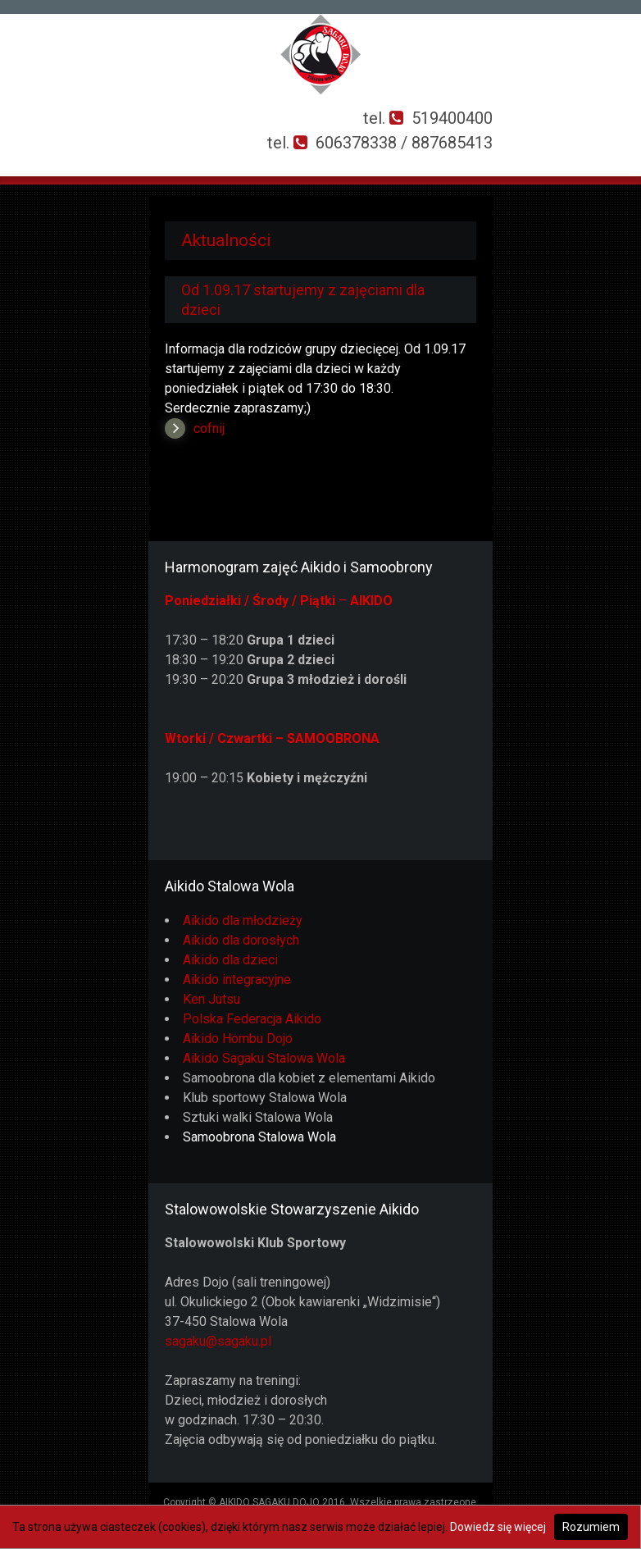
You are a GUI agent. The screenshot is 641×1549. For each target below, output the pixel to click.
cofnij (209, 428)
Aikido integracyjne (237, 979)
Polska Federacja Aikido (252, 1019)
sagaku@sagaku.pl (218, 1341)
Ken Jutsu (211, 999)
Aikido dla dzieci (230, 960)
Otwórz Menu (21, 143)
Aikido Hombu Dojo (238, 1038)
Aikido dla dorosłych (241, 940)
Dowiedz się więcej (498, 1526)
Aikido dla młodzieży (242, 920)
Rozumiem (591, 1526)
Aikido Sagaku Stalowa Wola (264, 1058)
